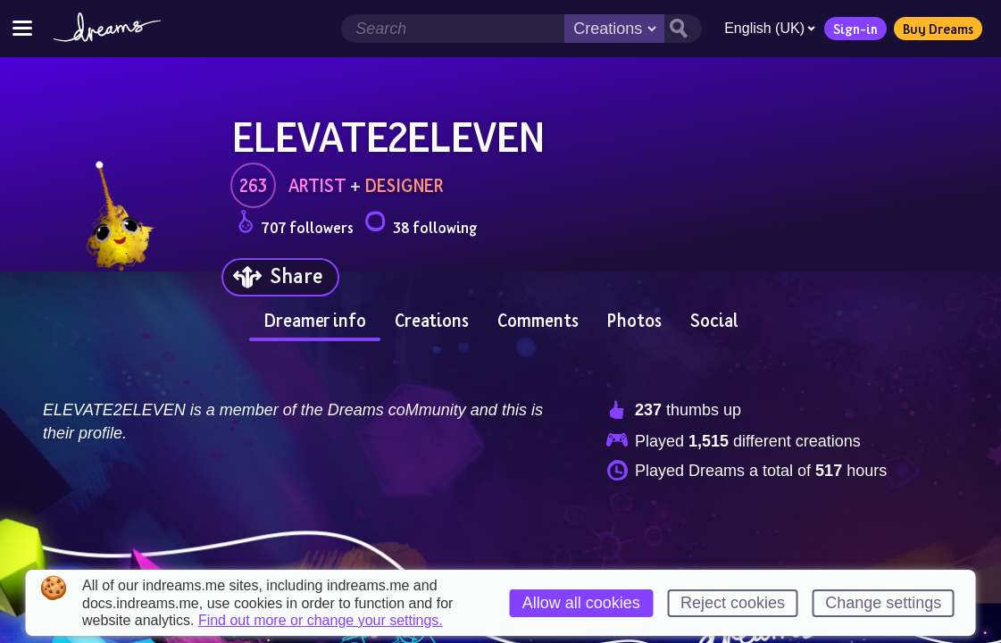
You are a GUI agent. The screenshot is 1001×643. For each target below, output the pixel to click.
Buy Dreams (938, 29)
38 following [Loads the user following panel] (420, 225)
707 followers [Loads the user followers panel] (296, 225)
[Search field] (452, 28)
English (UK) (769, 28)
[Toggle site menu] (22, 28)
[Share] (280, 277)
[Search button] (683, 28)
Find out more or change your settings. (320, 621)
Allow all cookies (581, 603)
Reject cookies (732, 603)
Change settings (883, 603)
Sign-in (855, 29)
